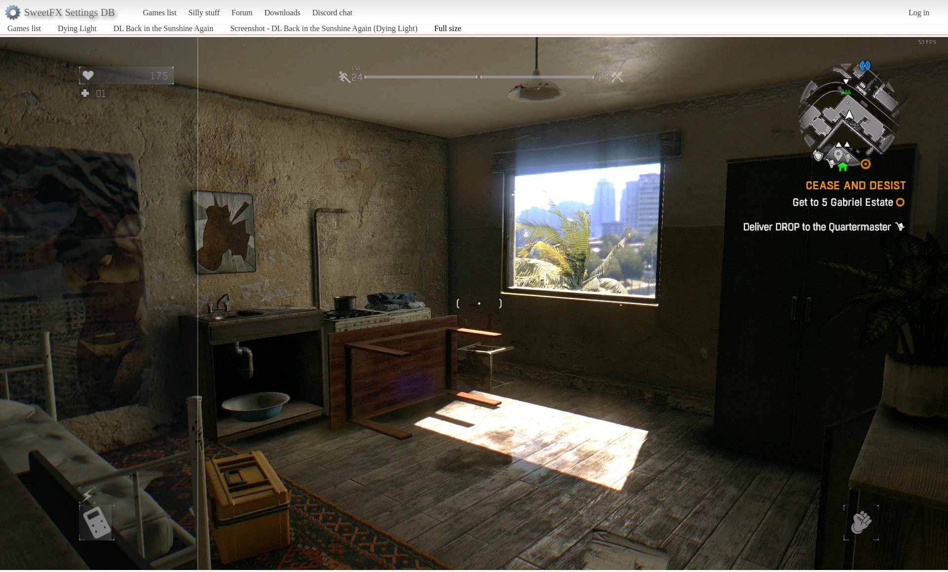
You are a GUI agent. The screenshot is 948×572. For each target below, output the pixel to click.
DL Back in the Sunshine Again (164, 28)
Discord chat (332, 12)
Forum (242, 12)
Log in (918, 12)
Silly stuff (204, 12)
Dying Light (77, 28)
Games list (160, 12)
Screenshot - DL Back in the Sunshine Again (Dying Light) (323, 28)
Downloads (282, 12)
